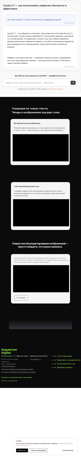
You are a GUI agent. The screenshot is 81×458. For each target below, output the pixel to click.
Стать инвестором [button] (64, 426)
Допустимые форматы (55, 89)
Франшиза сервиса (64, 437)
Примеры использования (38, 426)
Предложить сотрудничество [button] (68, 430)
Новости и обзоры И (8, 451)
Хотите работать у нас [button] (66, 434)
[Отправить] (73, 83)
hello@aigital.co (35, 429)
